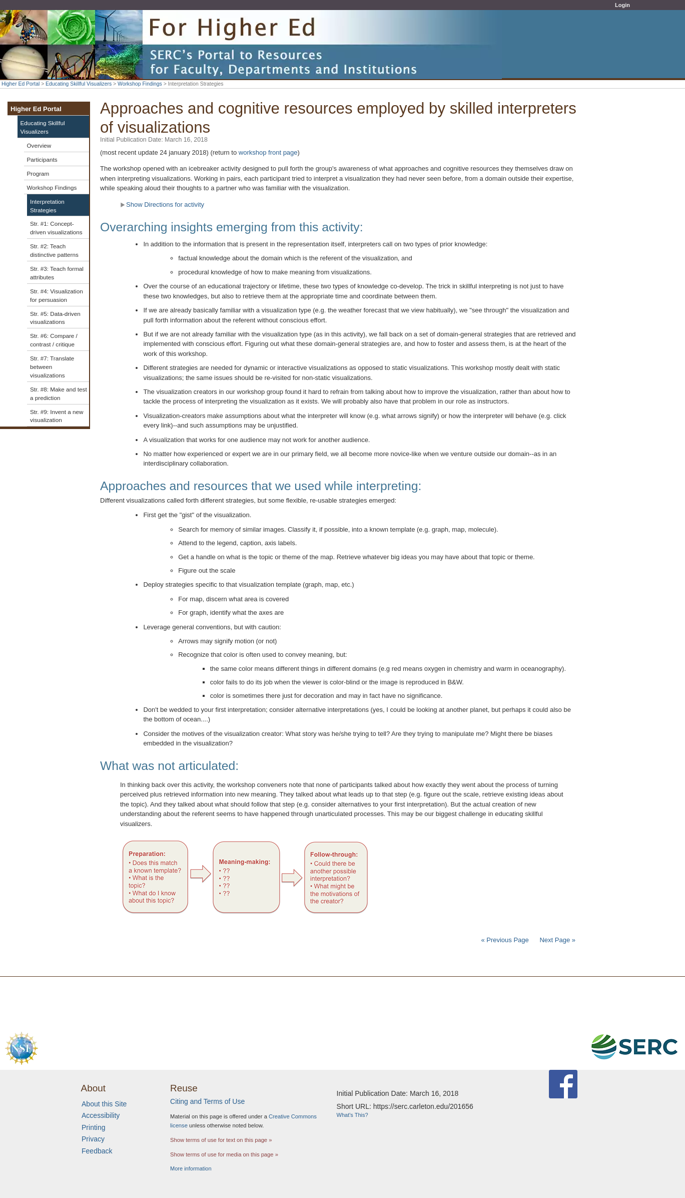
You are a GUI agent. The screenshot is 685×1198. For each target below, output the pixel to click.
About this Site (104, 1104)
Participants (42, 159)
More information (191, 1168)
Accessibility (101, 1115)
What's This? (352, 1115)
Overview (39, 145)
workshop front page (268, 152)
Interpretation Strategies (47, 205)
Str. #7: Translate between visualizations (52, 366)
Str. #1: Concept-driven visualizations (56, 227)
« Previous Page (504, 940)
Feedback (97, 1151)
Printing (93, 1127)
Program (38, 173)
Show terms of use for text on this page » (221, 1140)
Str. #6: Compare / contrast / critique (54, 339)
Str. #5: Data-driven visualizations (55, 317)
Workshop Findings (140, 84)
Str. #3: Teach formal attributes (57, 272)
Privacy (93, 1139)
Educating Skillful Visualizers (79, 84)
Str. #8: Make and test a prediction (58, 393)
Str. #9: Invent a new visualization (57, 416)
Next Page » (556, 940)
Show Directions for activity (162, 204)
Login (622, 5)
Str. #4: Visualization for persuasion (56, 295)
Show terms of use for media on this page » (224, 1154)
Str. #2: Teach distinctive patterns (54, 250)
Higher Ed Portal (21, 84)
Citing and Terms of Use (207, 1101)
